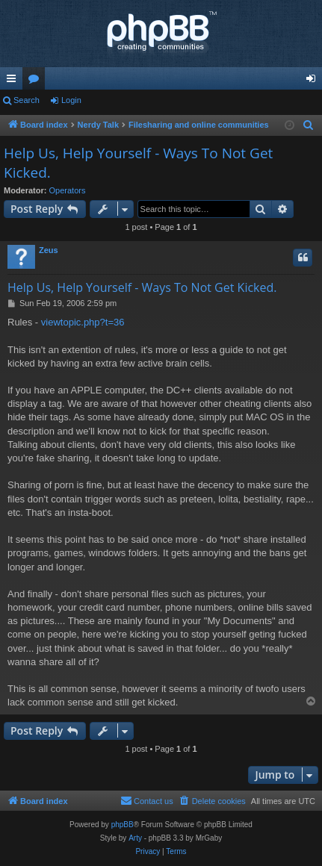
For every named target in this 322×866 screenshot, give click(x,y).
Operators (67, 190)
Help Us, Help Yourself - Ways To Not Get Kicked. (138, 163)
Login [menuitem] (314, 81)
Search (26, 100)
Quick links (14, 81)
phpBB (122, 824)
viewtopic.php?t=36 (83, 322)
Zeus (48, 250)
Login (71, 100)
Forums (36, 81)
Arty (135, 838)
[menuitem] (308, 125)
